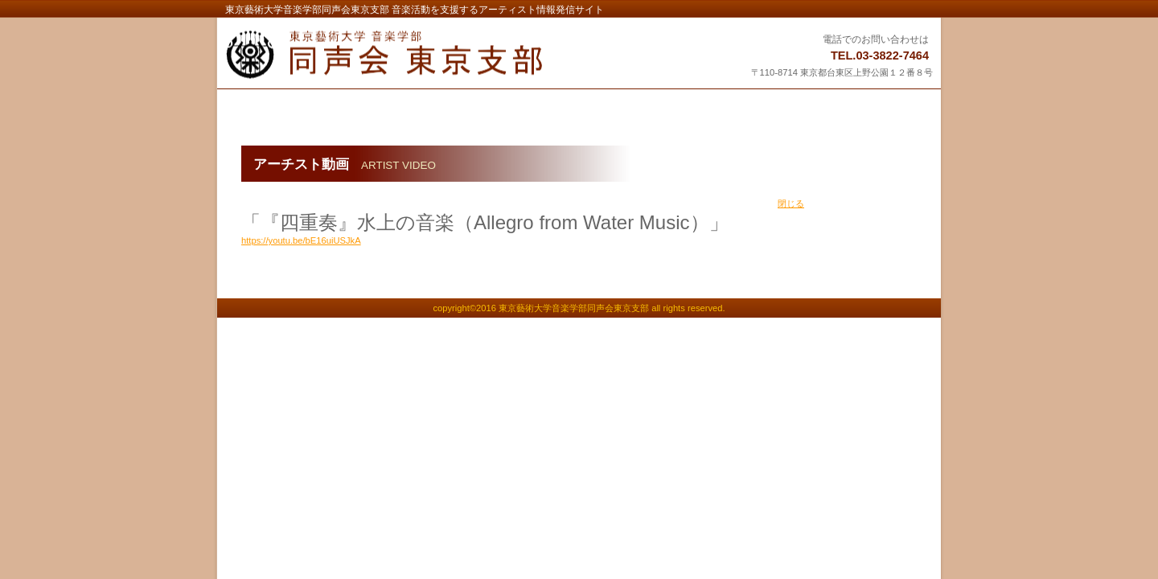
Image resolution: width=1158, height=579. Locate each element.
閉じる (791, 203)
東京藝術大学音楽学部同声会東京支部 (424, 55)
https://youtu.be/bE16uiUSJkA (301, 240)
